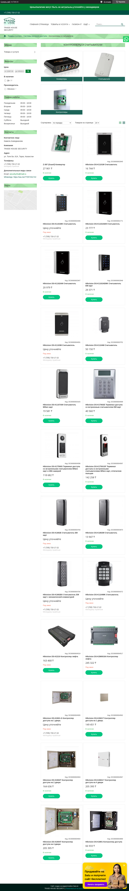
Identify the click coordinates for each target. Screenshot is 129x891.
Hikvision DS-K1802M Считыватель (101, 533)
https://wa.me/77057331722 (24, 177)
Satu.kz (75, 886)
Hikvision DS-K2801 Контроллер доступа (103, 842)
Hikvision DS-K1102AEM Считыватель (102, 224)
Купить (51, 178)
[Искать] (122, 24)
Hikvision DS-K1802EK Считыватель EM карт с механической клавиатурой (61, 596)
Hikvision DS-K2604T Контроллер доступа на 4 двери (58, 843)
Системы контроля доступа (35, 36)
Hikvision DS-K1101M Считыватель (101, 164)
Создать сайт (5, 2)
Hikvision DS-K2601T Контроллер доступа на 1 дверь (100, 719)
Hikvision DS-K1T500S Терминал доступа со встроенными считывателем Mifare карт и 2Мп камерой (61, 468)
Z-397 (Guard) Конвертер (54, 164)
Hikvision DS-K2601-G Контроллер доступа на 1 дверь (58, 719)
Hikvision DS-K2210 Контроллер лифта (60, 656)
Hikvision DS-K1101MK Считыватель (59, 224)
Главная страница (39, 24)
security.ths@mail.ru (18, 174)
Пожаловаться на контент (75, 888)
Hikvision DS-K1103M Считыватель (59, 345)
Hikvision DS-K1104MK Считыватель (101, 595)
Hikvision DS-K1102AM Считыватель (59, 283)
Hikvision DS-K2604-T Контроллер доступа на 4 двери (100, 781)
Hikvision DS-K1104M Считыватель (101, 345)
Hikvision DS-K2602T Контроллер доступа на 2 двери (58, 781)
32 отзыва (107, 2)
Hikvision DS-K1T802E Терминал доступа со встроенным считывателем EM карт (104, 406)
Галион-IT (77, 24)
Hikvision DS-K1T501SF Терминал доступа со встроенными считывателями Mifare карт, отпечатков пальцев (103, 469)
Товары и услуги (59, 24)
